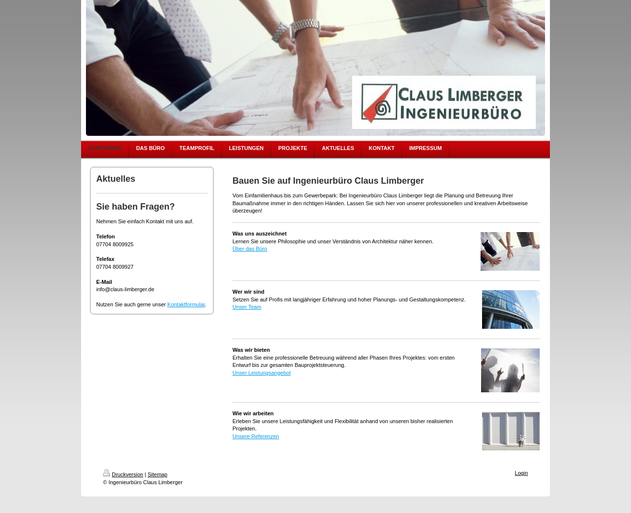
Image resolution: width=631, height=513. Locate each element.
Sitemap (157, 474)
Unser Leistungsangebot (261, 373)
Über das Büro (249, 249)
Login (521, 473)
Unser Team (246, 307)
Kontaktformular (186, 304)
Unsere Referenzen (255, 436)
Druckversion (123, 474)
